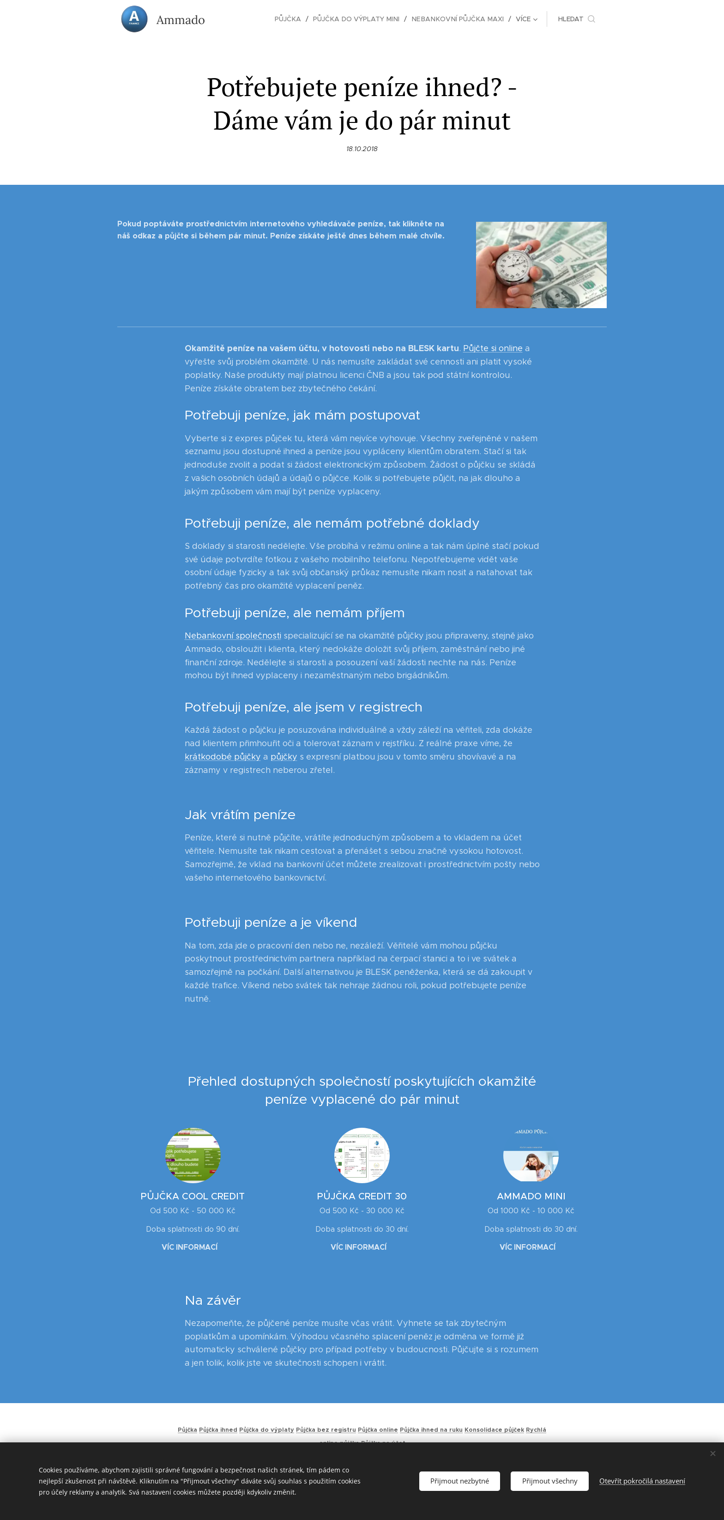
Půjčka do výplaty (266, 1430)
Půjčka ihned (218, 1430)
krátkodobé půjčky (223, 757)
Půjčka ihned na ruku (431, 1430)
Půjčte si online (493, 349)
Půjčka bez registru (326, 1430)
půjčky (284, 757)
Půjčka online (378, 1430)
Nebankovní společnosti (233, 636)
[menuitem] (241, 18)
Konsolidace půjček (494, 1430)
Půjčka (187, 1430)
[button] (577, 18)
